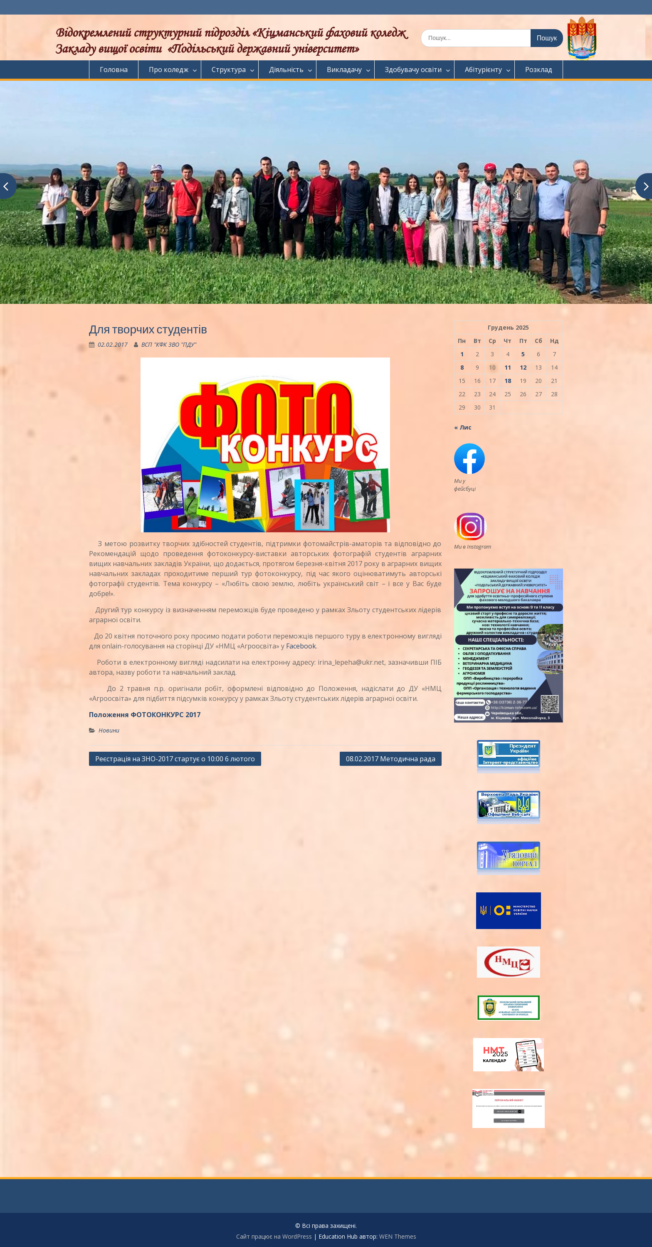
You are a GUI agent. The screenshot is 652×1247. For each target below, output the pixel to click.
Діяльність (286, 69)
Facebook (301, 646)
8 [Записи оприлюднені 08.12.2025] (462, 367)
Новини (109, 730)
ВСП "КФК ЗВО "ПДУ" (168, 344)
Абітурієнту (483, 69)
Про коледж (168, 69)
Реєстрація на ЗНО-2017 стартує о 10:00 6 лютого (175, 758)
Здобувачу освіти (413, 69)
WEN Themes (397, 1236)
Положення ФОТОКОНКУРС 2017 (144, 714)
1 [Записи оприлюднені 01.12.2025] (462, 354)
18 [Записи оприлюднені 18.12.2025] (507, 381)
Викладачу (344, 69)
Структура (229, 69)
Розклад (538, 69)
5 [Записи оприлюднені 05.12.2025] (523, 354)
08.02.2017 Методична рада (390, 758)
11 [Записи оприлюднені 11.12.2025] (507, 367)
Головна (114, 69)
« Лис (463, 427)
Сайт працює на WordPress (274, 1236)
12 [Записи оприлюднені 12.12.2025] (523, 367)
